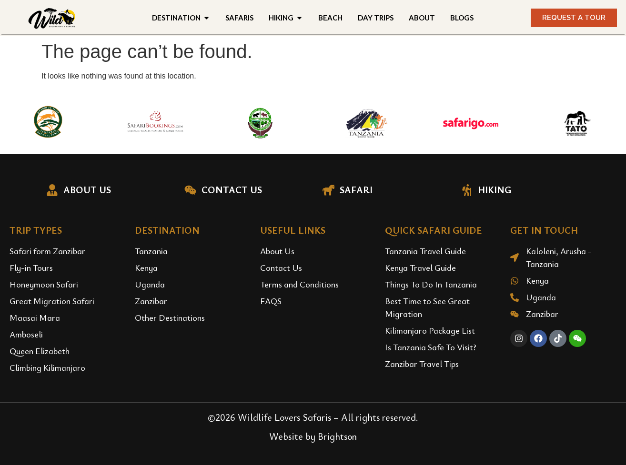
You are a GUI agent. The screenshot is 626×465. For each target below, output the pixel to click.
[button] (574, 18)
